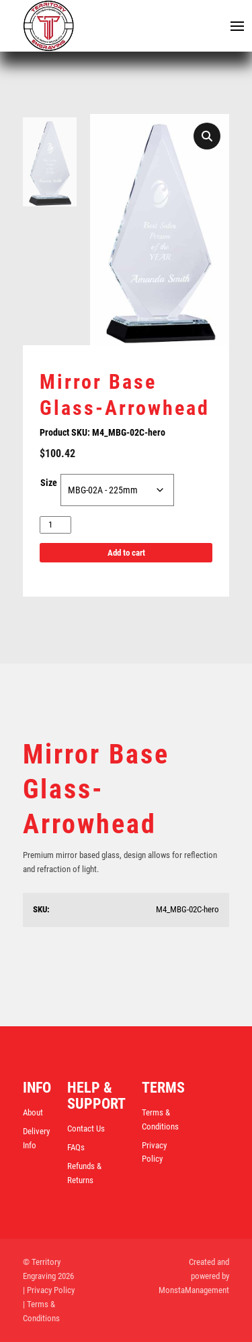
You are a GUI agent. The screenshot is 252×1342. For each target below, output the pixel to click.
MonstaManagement (194, 1290)
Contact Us (86, 1128)
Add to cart (126, 553)
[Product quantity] (55, 525)
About (33, 1112)
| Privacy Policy (49, 1290)
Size (48, 482)
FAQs (76, 1147)
